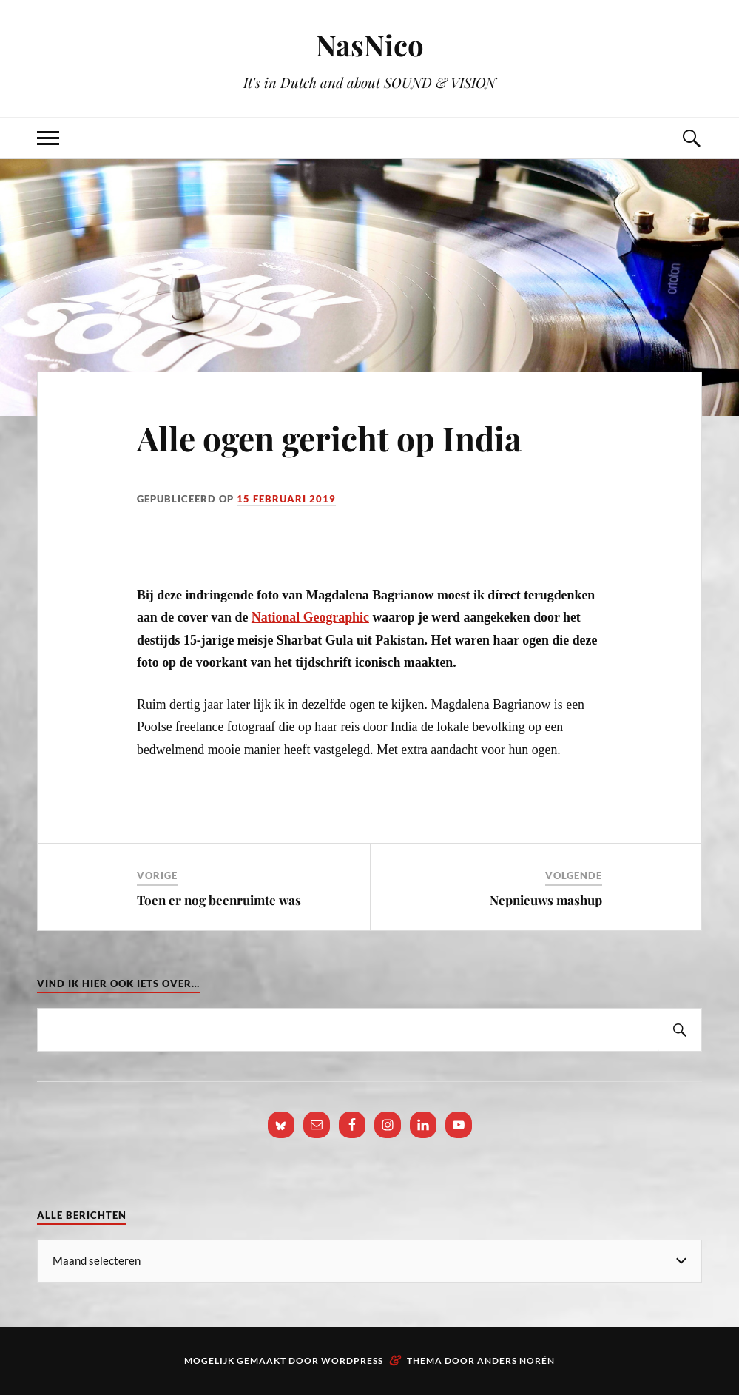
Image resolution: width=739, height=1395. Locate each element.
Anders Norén (516, 1360)
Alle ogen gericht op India (329, 438)
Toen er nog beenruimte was (219, 900)
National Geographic (310, 617)
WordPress (352, 1360)
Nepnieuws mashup (546, 900)
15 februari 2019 (286, 499)
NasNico (370, 45)
